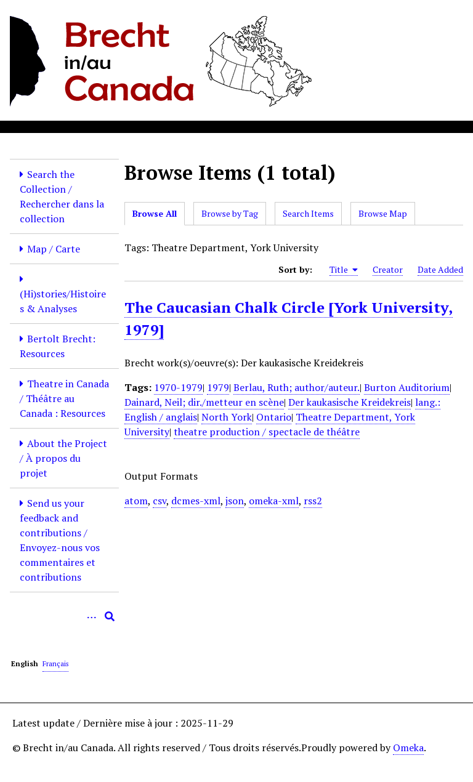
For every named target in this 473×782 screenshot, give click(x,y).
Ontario (273, 417)
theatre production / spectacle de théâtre (267, 431)
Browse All (154, 213)
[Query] (64, 616)
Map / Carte (53, 249)
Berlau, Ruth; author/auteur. (296, 387)
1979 (218, 387)
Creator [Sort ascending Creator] (388, 269)
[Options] (91, 616)
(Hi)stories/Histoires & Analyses (63, 301)
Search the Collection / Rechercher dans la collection (62, 196)
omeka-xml (274, 500)
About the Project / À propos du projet (63, 458)
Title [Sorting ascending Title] (343, 270)
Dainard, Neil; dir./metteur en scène (204, 402)
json (234, 500)
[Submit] (109, 616)
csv (159, 500)
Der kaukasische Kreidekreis (349, 402)
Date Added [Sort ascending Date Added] (440, 269)
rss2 (313, 500)
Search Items (308, 213)
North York (226, 417)
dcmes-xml (195, 500)
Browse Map (382, 213)
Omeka (408, 747)
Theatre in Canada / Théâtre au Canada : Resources (64, 398)
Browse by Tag (229, 213)
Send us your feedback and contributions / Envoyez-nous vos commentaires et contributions (60, 540)
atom (136, 500)
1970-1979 (178, 387)
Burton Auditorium (407, 387)
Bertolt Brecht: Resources (57, 346)
